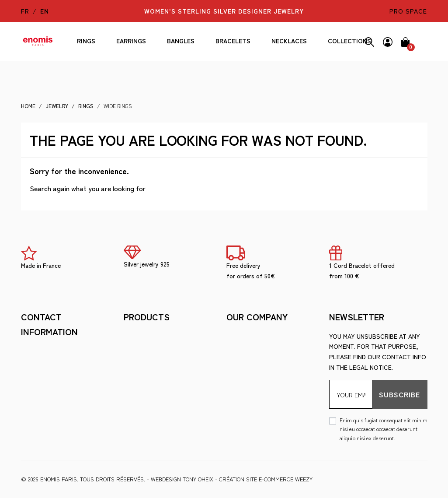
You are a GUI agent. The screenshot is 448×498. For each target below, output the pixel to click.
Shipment (240, 336)
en (44, 11)
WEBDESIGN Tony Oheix (182, 479)
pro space (408, 11)
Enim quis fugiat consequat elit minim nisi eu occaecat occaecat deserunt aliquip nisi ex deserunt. (383, 429)
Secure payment (252, 349)
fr (25, 11)
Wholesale (142, 402)
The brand (140, 362)
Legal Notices (147, 336)
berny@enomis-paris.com (61, 403)
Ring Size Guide (147, 388)
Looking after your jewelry (170, 375)
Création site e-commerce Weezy (266, 479)
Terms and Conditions (159, 349)
